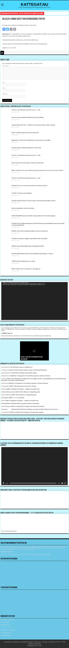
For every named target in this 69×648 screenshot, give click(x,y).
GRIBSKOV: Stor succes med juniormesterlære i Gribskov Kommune (29, 185)
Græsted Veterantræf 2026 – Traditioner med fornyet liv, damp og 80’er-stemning (33, 125)
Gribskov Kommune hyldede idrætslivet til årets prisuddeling (28, 117)
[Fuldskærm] (65, 483)
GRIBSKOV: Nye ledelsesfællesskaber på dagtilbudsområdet (28, 246)
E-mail (3, 88)
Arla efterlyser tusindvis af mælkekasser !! (21, 367)
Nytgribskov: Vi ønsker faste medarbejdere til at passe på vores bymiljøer (31, 140)
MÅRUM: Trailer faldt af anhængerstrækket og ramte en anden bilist (30, 231)
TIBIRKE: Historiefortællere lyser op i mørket (23, 261)
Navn (3, 82)
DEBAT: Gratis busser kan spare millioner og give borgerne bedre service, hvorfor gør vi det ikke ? (38, 170)
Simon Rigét (4, 397)
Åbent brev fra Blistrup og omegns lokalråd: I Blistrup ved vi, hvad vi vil (39, 409)
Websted (4, 94)
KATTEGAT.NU (34, 4)
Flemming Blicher (5, 403)
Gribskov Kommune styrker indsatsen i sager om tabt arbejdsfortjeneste (28, 370)
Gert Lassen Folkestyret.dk (10, 409)
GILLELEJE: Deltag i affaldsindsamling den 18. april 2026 (26, 147)
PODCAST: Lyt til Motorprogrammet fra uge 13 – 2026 (26, 178)
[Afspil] (4, 483)
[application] (34, 301)
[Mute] (62, 483)
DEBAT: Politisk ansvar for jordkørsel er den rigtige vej (26, 269)
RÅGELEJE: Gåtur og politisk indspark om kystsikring (25, 403)
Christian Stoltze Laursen (7, 392)
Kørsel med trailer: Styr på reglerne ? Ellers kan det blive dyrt (27, 163)
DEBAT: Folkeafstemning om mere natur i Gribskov (23, 386)
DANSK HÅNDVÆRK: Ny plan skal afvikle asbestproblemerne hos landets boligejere (33, 215)
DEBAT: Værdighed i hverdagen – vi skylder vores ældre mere (23, 389)
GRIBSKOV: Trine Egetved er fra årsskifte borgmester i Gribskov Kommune (30, 375)
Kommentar (5, 65)
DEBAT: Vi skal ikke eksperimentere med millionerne (25, 132)
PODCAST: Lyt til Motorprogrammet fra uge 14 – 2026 (26, 155)
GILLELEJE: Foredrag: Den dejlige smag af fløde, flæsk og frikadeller (30, 238)
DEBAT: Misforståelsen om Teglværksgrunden (28, 392)
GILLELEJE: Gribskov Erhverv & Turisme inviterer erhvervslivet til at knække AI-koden (33, 200)
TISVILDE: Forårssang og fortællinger (22, 193)
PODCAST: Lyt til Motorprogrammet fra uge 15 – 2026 (26, 110)
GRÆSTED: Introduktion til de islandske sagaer (24, 373)
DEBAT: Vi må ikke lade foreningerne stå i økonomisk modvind (27, 406)
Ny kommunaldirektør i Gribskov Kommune (23, 208)
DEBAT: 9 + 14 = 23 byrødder (16, 397)
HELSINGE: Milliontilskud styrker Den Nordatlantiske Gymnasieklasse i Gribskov (32, 253)
